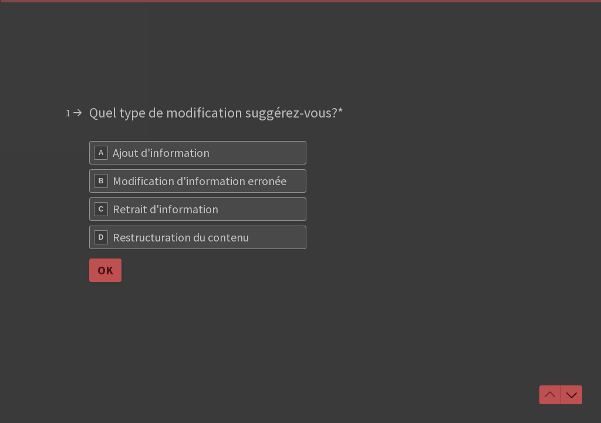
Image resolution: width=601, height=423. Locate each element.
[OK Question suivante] (105, 270)
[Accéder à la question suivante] (571, 394)
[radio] (197, 152)
